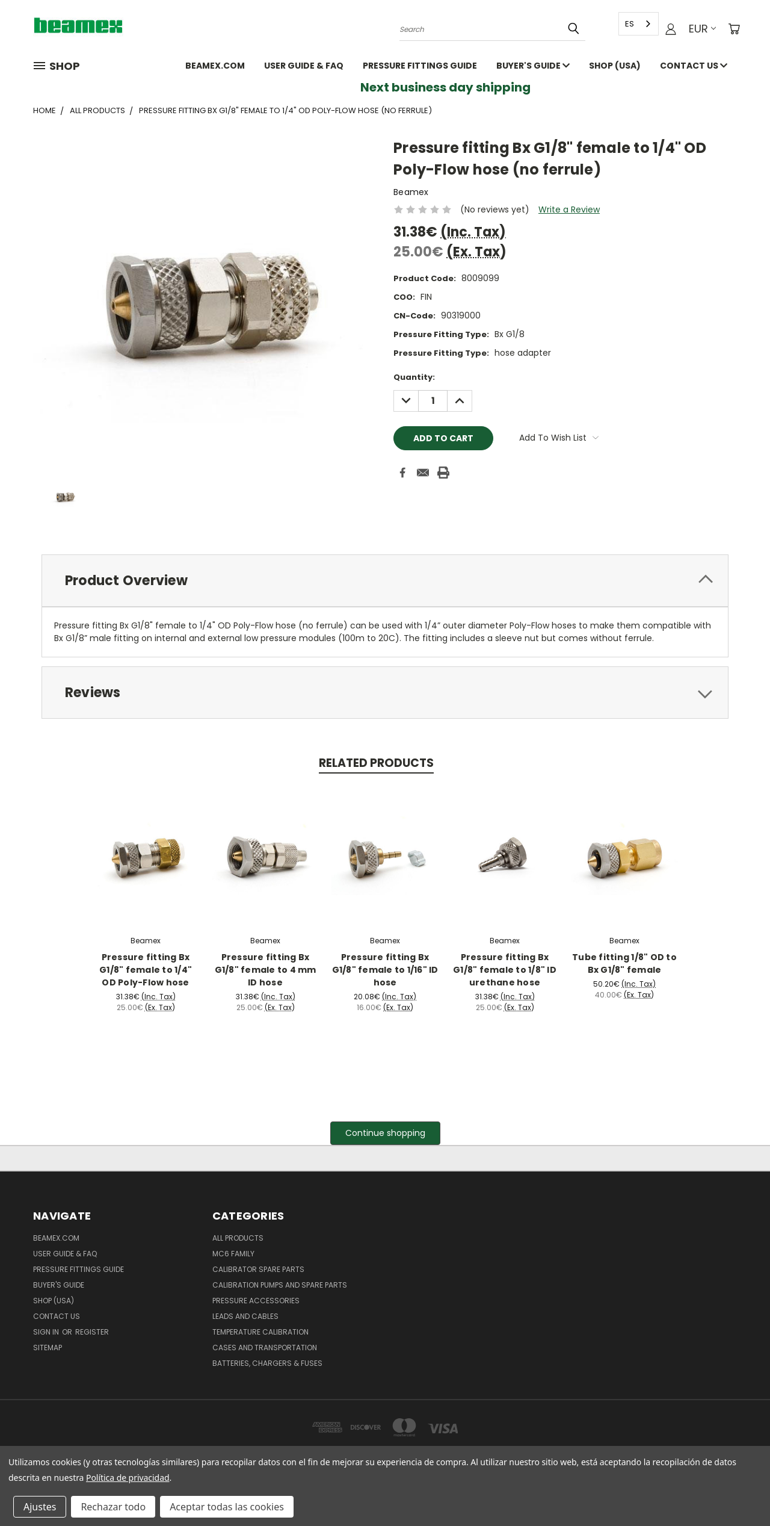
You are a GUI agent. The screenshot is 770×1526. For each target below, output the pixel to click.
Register (92, 1332)
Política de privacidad (127, 1477)
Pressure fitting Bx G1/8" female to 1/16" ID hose (385, 969)
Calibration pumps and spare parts (279, 1285)
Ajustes (39, 1506)
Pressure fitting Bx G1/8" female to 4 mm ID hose (265, 969)
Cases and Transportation (264, 1347)
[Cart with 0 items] (734, 29)
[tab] (385, 580)
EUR (702, 28)
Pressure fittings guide (420, 66)
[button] (385, 1133)
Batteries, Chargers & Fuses (267, 1363)
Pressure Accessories (256, 1300)
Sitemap (47, 1347)
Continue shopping (385, 1133)
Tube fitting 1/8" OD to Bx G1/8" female (624, 963)
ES (629, 23)
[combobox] (638, 24)
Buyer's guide (533, 66)
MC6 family (233, 1253)
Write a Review (569, 209)
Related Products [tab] (376, 763)
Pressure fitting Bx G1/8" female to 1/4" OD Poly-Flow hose (145, 969)
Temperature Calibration (260, 1332)
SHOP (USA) (615, 66)
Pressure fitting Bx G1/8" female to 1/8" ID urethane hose (504, 969)
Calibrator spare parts (258, 1269)
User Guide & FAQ (303, 66)
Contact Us (693, 66)
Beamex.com (215, 66)
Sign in (47, 1332)
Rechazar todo (113, 1506)
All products (237, 1238)
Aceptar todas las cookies (227, 1506)
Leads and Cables (245, 1316)
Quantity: (414, 377)
